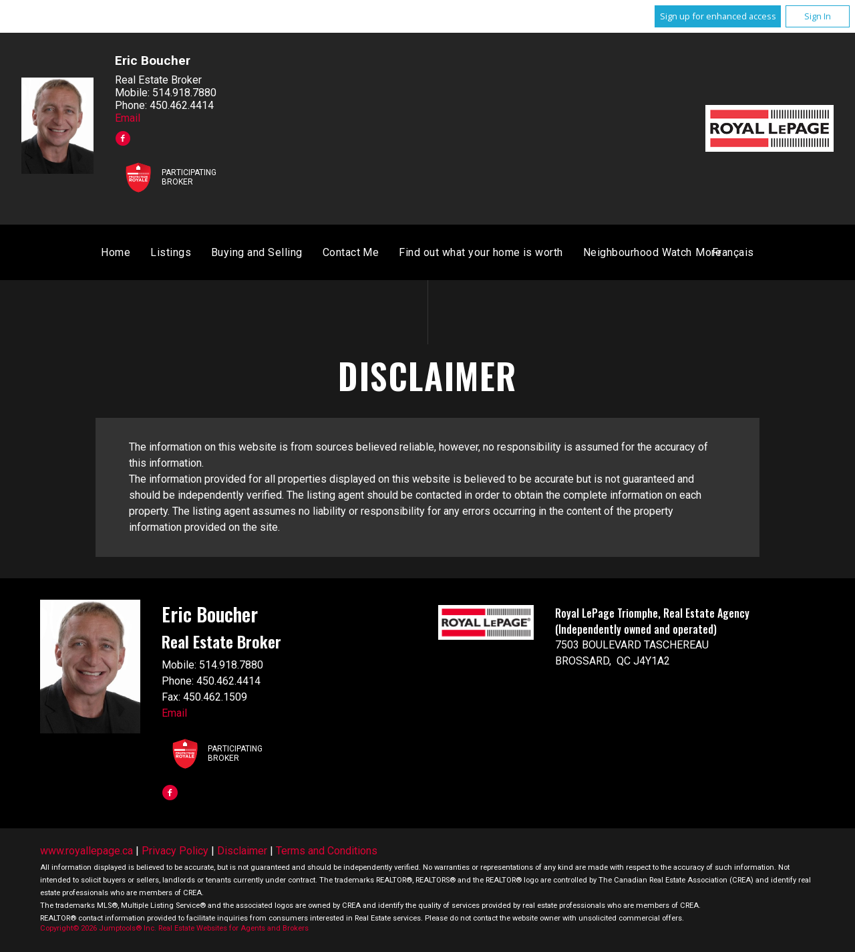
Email (127, 118)
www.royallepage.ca (86, 852)
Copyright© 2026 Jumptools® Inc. (98, 929)
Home (272, 253)
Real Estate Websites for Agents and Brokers (233, 929)
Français (577, 253)
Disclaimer (242, 852)
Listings (327, 253)
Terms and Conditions (326, 852)
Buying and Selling (413, 253)
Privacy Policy (175, 852)
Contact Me (507, 253)
